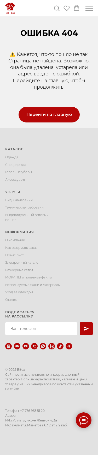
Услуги (12, 192)
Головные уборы (18, 172)
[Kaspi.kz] (51, 346)
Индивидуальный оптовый (27, 215)
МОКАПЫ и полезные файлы (28, 277)
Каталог (14, 149)
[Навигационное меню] (89, 8)
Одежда (11, 157)
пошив (10, 220)
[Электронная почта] (17, 346)
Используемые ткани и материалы (32, 285)
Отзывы (11, 300)
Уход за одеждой (19, 292)
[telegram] (69, 346)
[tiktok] (60, 346)
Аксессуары (15, 179)
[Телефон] (34, 346)
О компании (15, 240)
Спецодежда (15, 165)
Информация (19, 232)
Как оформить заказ (21, 248)
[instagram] (8, 346)
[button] (57, 8)
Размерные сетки (19, 270)
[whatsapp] (43, 346)
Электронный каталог (22, 262)
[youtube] (25, 346)
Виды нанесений (19, 200)
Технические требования (25, 207)
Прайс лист (14, 255)
